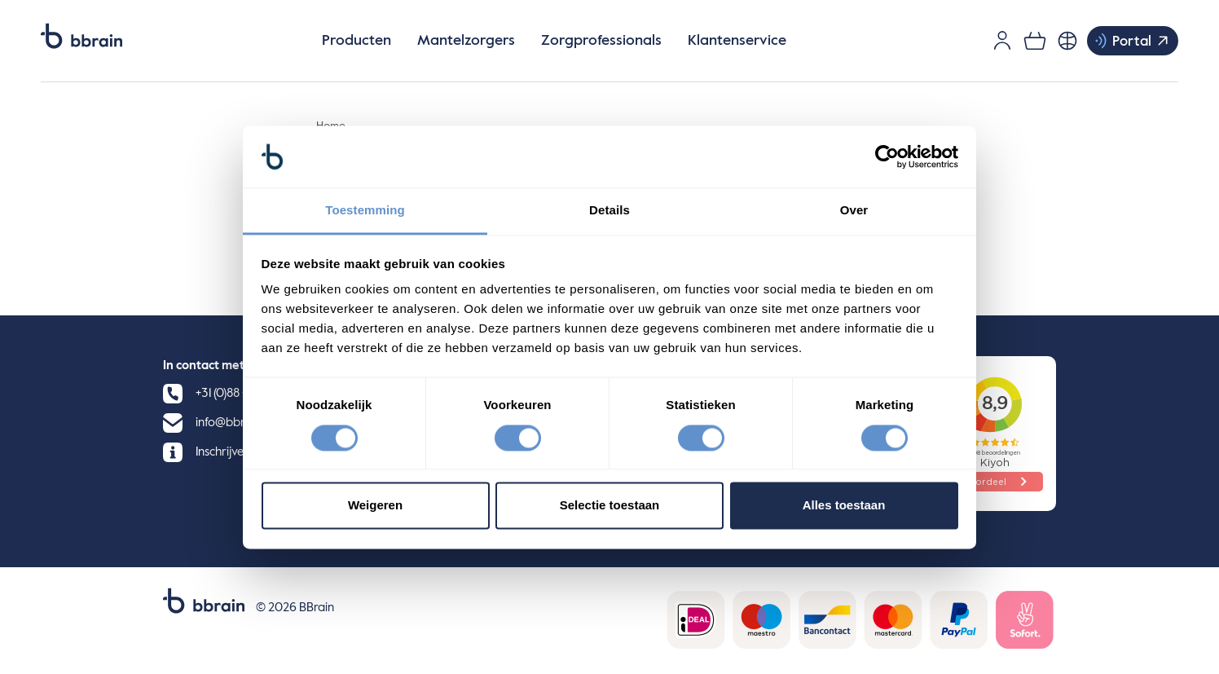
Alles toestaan (844, 506)
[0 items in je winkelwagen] (1035, 41)
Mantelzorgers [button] (466, 40)
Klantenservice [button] (737, 40)
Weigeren (375, 506)
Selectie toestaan (610, 506)
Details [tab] (609, 211)
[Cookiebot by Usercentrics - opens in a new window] (887, 156)
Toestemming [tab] (365, 211)
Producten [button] (356, 40)
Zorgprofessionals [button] (601, 40)
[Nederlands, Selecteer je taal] (1067, 41)
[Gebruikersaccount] (1002, 41)
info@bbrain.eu (236, 422)
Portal (1132, 41)
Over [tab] (854, 211)
